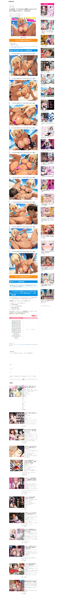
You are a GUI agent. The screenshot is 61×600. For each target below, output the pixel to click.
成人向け (18, 47)
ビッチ (28, 46)
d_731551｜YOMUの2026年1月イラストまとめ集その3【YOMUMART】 (47, 248)
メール (11, 368)
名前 (11, 364)
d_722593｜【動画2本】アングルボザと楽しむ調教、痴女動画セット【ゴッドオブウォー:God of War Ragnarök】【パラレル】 (47, 264)
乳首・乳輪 (26, 344)
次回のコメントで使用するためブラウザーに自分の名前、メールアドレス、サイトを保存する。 (23, 376)
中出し (19, 46)
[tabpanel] (23, 329)
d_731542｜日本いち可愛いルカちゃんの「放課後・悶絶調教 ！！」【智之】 (47, 280)
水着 (16, 46)
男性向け (15, 47)
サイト (10, 372)
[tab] (16, 318)
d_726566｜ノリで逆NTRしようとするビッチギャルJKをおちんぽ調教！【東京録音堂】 (47, 232)
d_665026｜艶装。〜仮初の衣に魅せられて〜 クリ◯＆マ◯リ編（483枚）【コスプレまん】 (30, 427)
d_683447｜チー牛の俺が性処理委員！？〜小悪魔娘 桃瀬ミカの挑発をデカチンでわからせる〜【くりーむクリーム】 (30, 477)
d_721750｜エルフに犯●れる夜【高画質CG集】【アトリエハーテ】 (47, 296)
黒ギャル (22, 47)
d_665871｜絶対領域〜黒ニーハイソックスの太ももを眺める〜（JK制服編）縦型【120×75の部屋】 (30, 458)
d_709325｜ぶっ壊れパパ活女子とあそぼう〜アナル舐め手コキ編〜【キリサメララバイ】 (30, 444)
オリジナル (14, 344)
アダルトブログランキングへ (45, 301)
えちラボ (16, 15)
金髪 (33, 46)
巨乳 (14, 46)
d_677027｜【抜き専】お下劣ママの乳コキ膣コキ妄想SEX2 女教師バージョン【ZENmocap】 (30, 542)
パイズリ (24, 46)
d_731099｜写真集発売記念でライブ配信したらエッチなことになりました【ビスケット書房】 (30, 527)
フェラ (22, 46)
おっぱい (30, 46)
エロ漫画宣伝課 (11, 1)
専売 (12, 47)
